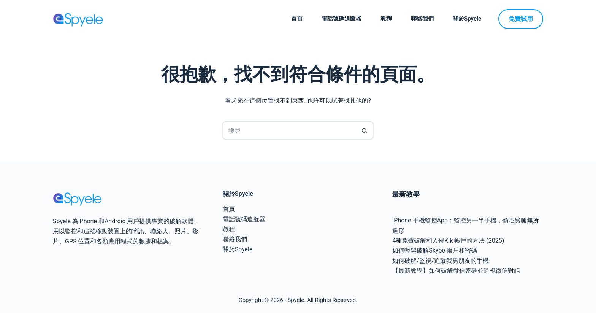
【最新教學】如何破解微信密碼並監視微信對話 (456, 270)
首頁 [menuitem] (297, 18)
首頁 (229, 209)
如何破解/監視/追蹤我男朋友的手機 (440, 260)
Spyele (295, 300)
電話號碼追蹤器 (244, 219)
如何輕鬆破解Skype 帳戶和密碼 (434, 250)
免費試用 (521, 18)
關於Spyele (238, 249)
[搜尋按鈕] (364, 130)
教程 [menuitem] (386, 18)
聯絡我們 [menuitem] (422, 18)
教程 (229, 229)
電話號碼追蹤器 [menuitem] (341, 18)
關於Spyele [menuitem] (467, 18)
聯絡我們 (235, 239)
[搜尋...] (288, 130)
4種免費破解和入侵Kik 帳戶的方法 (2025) (448, 240)
